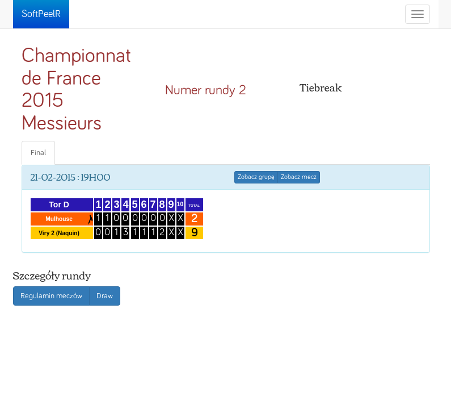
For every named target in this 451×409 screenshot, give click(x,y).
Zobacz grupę (256, 177)
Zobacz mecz (299, 177)
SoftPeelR (41, 14)
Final (38, 153)
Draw (104, 296)
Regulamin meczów (51, 296)
